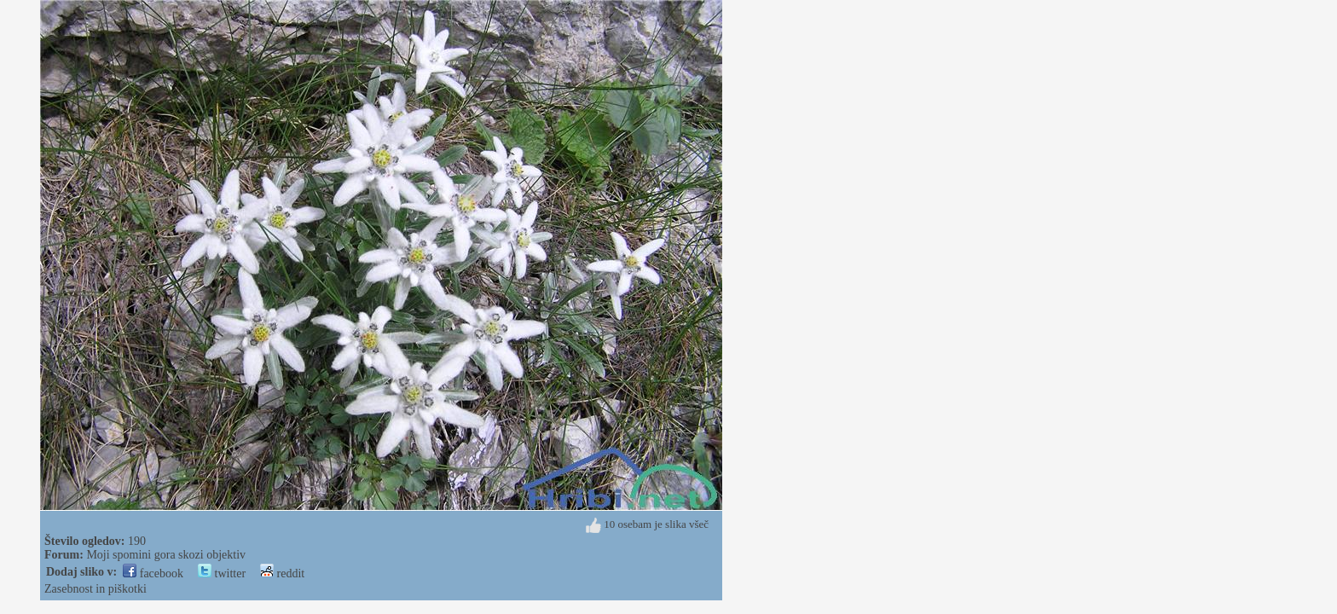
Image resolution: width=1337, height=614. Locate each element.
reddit (282, 573)
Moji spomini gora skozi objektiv (166, 554)
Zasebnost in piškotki (95, 588)
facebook (153, 573)
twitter (222, 573)
